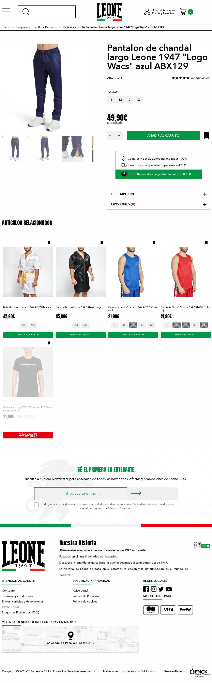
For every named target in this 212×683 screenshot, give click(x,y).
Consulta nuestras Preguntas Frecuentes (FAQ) (156, 174)
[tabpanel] (47, 89)
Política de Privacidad (87, 596)
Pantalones (69, 27)
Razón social (10, 607)
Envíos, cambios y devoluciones (23, 602)
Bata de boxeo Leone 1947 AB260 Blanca (27, 307)
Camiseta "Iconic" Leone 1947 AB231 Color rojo (185, 309)
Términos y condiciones (17, 596)
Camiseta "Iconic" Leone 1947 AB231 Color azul (133, 309)
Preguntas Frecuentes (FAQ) (20, 612)
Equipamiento (24, 27)
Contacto (8, 591)
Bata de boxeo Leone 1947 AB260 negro (79, 307)
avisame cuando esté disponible (28, 435)
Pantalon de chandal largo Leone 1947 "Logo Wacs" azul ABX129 (123, 27)
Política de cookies (85, 602)
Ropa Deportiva (47, 27)
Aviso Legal (80, 591)
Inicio (7, 27)
